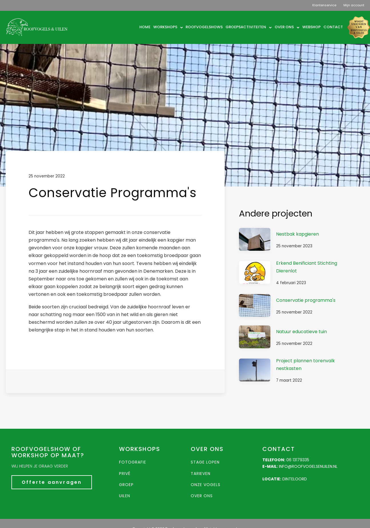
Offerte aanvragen (52, 482)
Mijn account (353, 5)
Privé (124, 474)
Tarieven (200, 474)
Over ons (287, 27)
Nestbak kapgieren (297, 234)
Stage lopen (205, 462)
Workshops (168, 27)
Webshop (311, 27)
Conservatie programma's (305, 300)
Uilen (124, 496)
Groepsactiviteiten (249, 27)
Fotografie (132, 462)
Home (144, 27)
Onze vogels (205, 485)
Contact (333, 27)
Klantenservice (324, 5)
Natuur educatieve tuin (301, 331)
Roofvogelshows (204, 27)
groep (126, 485)
